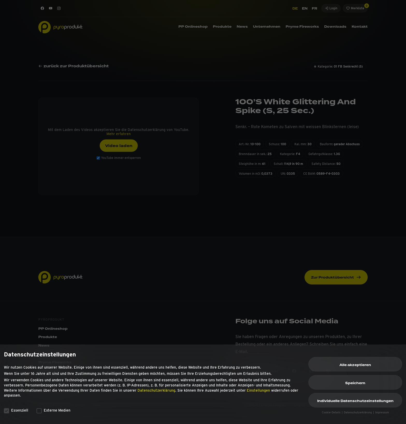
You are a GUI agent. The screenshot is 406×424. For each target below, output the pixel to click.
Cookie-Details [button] (331, 414)
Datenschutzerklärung (156, 392)
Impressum (382, 414)
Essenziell (16, 413)
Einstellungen (258, 392)
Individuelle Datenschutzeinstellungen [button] (355, 403)
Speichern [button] (355, 385)
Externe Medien (53, 413)
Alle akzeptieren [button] (355, 367)
